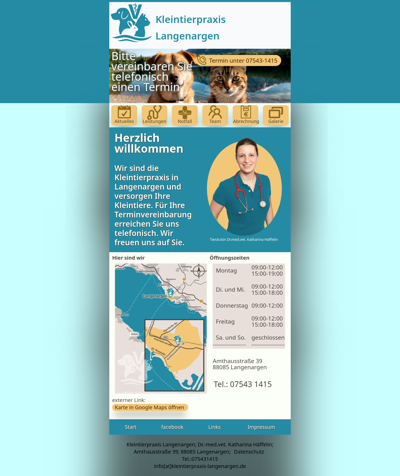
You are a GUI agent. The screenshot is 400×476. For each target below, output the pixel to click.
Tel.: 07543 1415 (241, 384)
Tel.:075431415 (200, 458)
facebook (172, 426)
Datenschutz (249, 451)
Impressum (261, 426)
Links (214, 426)
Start (130, 426)
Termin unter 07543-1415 (238, 60)
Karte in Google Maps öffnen (150, 407)
